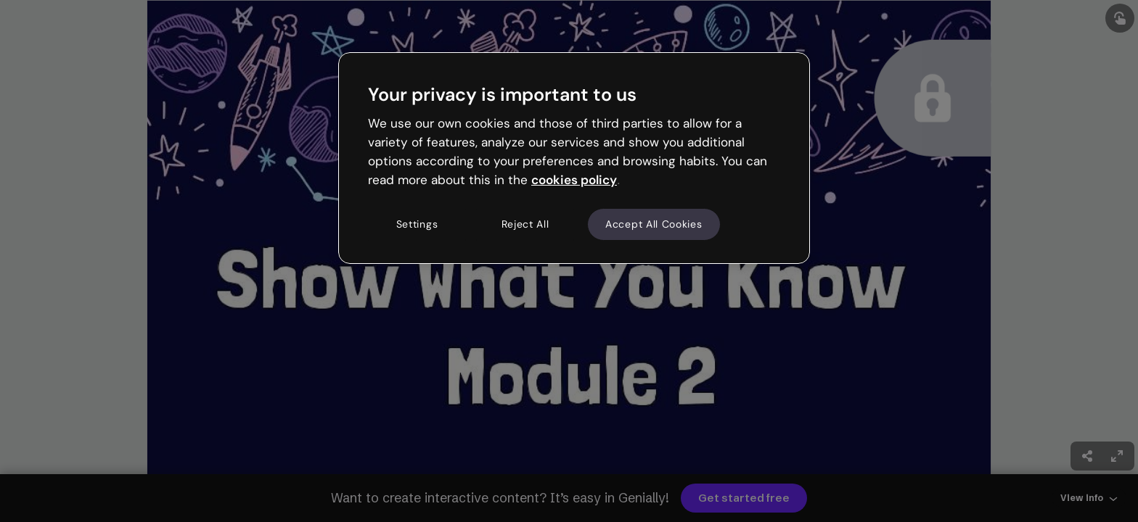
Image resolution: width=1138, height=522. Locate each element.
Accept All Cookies (654, 224)
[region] (574, 158)
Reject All (525, 224)
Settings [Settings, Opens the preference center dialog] (417, 224)
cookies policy (574, 180)
